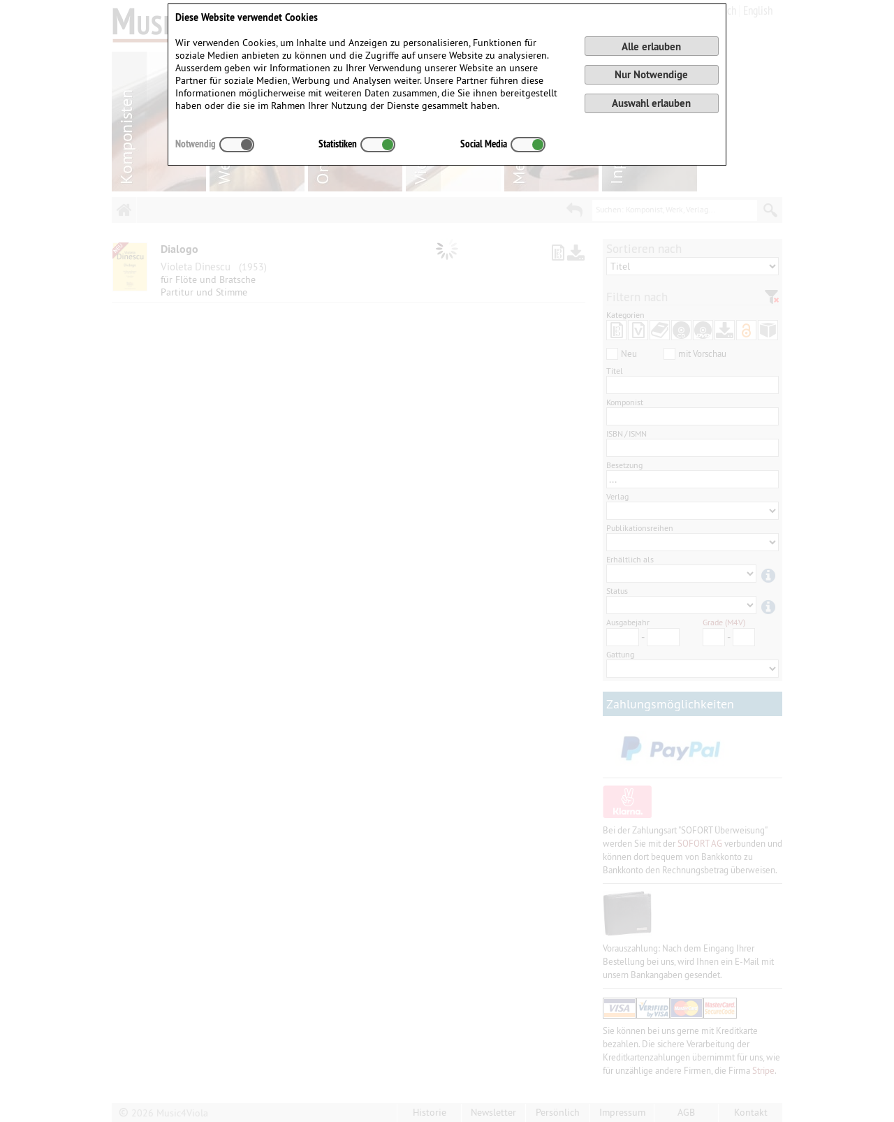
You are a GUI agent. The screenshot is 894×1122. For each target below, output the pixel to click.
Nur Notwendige (651, 74)
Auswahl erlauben (651, 103)
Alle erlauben (651, 46)
